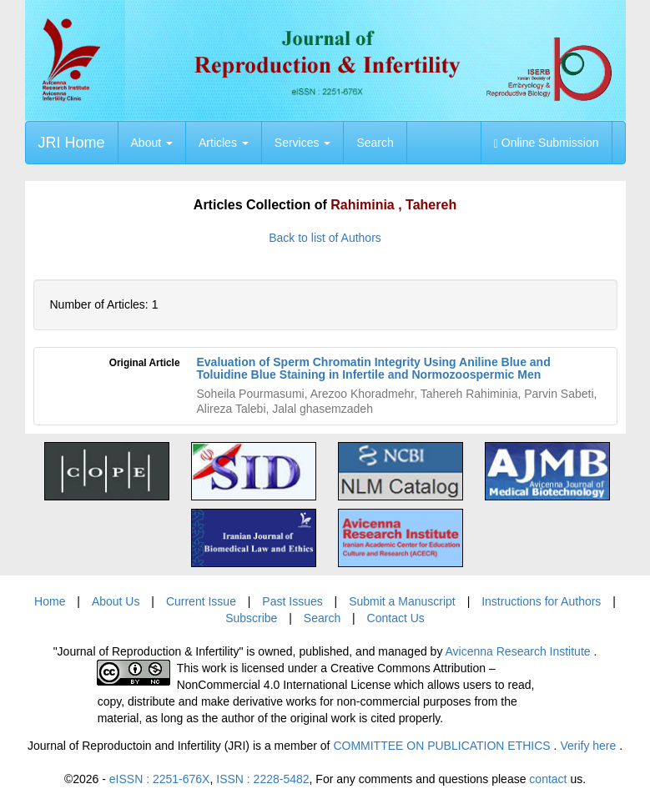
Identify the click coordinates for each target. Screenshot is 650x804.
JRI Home (71, 142)
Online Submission (546, 143)
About (152, 142)
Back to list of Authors (325, 237)
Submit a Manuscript (402, 601)
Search (374, 142)
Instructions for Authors (541, 601)
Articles (224, 142)
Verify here (589, 745)
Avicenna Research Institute (520, 651)
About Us (116, 601)
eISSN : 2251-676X (159, 779)
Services (303, 142)
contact (548, 779)
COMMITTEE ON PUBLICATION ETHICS (443, 745)
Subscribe (251, 618)
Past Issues (292, 601)
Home (49, 601)
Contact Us (396, 618)
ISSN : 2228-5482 (262, 779)
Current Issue (201, 601)
